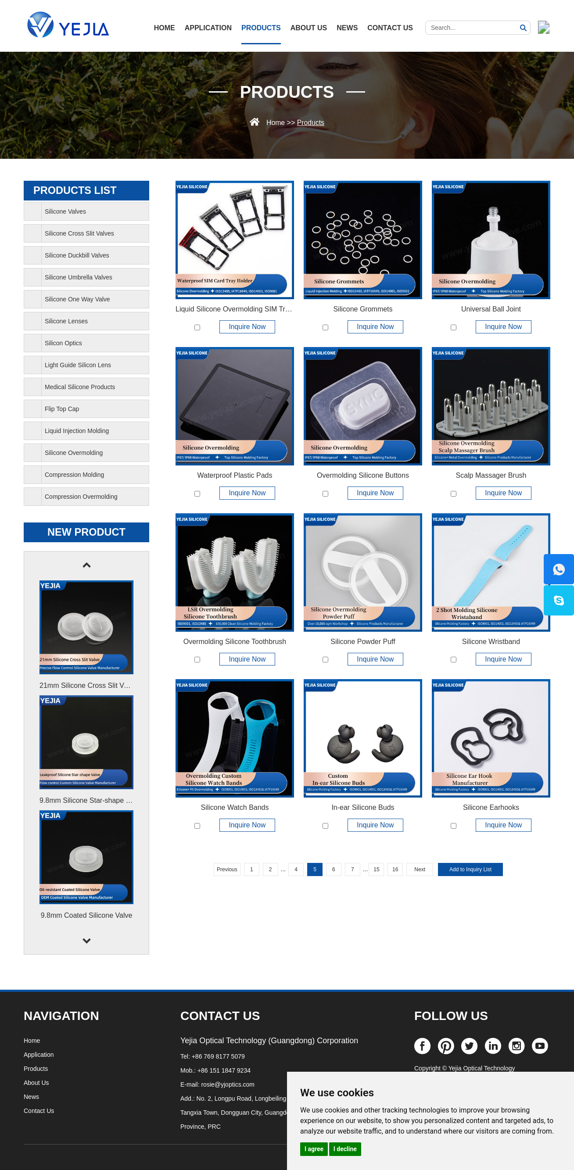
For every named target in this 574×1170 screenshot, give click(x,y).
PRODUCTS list (75, 191)
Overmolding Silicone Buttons (363, 475)
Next (419, 870)
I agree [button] (314, 1148)
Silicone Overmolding (74, 452)
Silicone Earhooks (491, 808)
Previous (227, 870)
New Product (86, 532)
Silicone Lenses (66, 321)
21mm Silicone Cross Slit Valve (87, 685)
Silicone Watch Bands (235, 808)
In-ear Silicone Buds (362, 808)
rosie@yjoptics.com (228, 1084)
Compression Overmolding (81, 496)
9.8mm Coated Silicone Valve (87, 915)
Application (208, 28)
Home (275, 122)
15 (376, 870)
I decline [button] (345, 1148)
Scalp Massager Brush (491, 475)
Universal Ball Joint (491, 309)
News (347, 28)
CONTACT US (220, 1016)
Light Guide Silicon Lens (78, 365)
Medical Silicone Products (80, 386)
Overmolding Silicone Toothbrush (235, 641)
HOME (164, 28)
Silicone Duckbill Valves (77, 255)
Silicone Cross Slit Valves (79, 233)
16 (395, 870)
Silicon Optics (63, 343)
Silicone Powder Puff (362, 641)
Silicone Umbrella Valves (78, 277)
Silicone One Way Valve (77, 299)
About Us (309, 28)
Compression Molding (74, 474)
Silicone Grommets (362, 309)
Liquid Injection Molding (77, 430)
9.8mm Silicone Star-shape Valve (91, 800)
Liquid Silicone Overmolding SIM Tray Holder (245, 309)
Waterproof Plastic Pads (234, 475)
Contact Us (390, 28)
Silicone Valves (65, 211)
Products (261, 28)
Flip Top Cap (62, 408)
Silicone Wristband (491, 641)
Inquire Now (247, 326)
